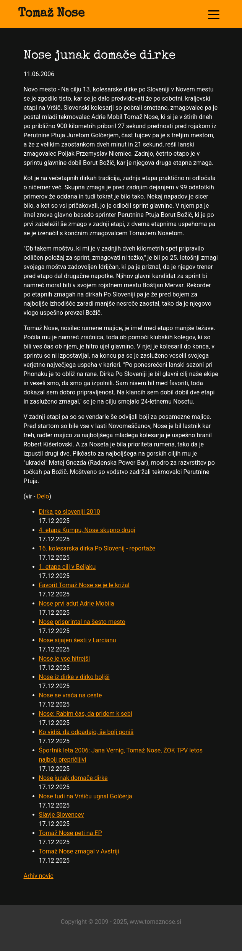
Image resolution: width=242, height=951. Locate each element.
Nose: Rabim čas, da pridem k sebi (85, 713)
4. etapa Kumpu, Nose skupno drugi (87, 530)
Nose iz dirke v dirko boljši (74, 677)
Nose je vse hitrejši (64, 658)
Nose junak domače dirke (73, 778)
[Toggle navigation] (213, 14)
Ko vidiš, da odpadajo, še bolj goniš (86, 732)
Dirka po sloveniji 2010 (69, 511)
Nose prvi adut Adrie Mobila (76, 603)
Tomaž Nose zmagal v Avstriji (79, 851)
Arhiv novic (39, 875)
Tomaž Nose (51, 14)
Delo (43, 496)
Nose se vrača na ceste (70, 695)
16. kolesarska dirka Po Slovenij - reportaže (97, 548)
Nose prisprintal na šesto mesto (82, 621)
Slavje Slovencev (61, 814)
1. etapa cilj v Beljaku (67, 566)
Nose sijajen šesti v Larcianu (77, 640)
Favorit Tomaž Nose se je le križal (84, 585)
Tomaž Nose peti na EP (70, 833)
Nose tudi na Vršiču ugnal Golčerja (85, 796)
